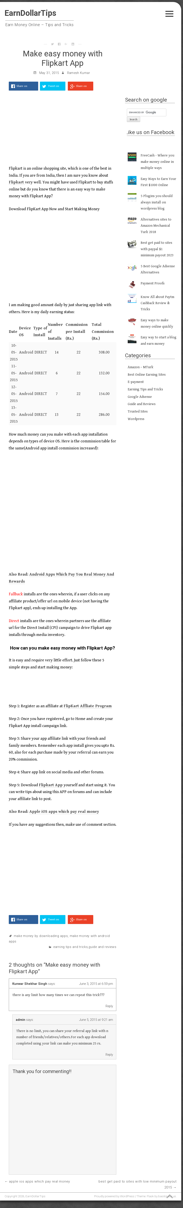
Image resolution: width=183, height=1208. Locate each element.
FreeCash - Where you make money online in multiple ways (157, 161)
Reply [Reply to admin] (109, 1055)
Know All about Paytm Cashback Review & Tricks (157, 303)
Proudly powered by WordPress (114, 1196)
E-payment (136, 382)
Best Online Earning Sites (147, 375)
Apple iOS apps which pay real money (64, 811)
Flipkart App (51, 785)
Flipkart (17, 182)
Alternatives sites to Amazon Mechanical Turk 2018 (156, 225)
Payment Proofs (153, 283)
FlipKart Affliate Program (88, 706)
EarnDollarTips (30, 13)
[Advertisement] (62, 130)
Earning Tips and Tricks (70, 947)
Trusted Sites (138, 411)
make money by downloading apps (41, 936)
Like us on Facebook (149, 132)
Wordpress (136, 419)
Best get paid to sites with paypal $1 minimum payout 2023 (157, 249)
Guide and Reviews (102, 947)
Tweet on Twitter (53, 87)
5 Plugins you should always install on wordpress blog (156, 202)
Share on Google (81, 87)
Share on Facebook (22, 87)
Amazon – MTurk (140, 367)
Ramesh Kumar (78, 73)
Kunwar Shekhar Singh (29, 984)
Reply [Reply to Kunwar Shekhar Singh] (109, 1006)
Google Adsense (140, 397)
